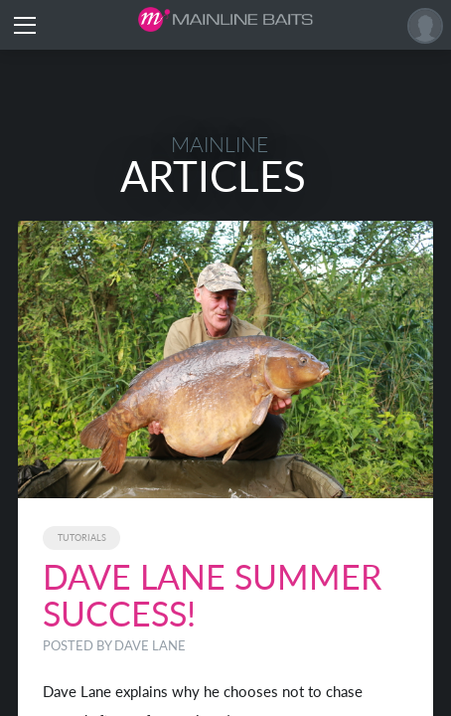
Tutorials (82, 537)
